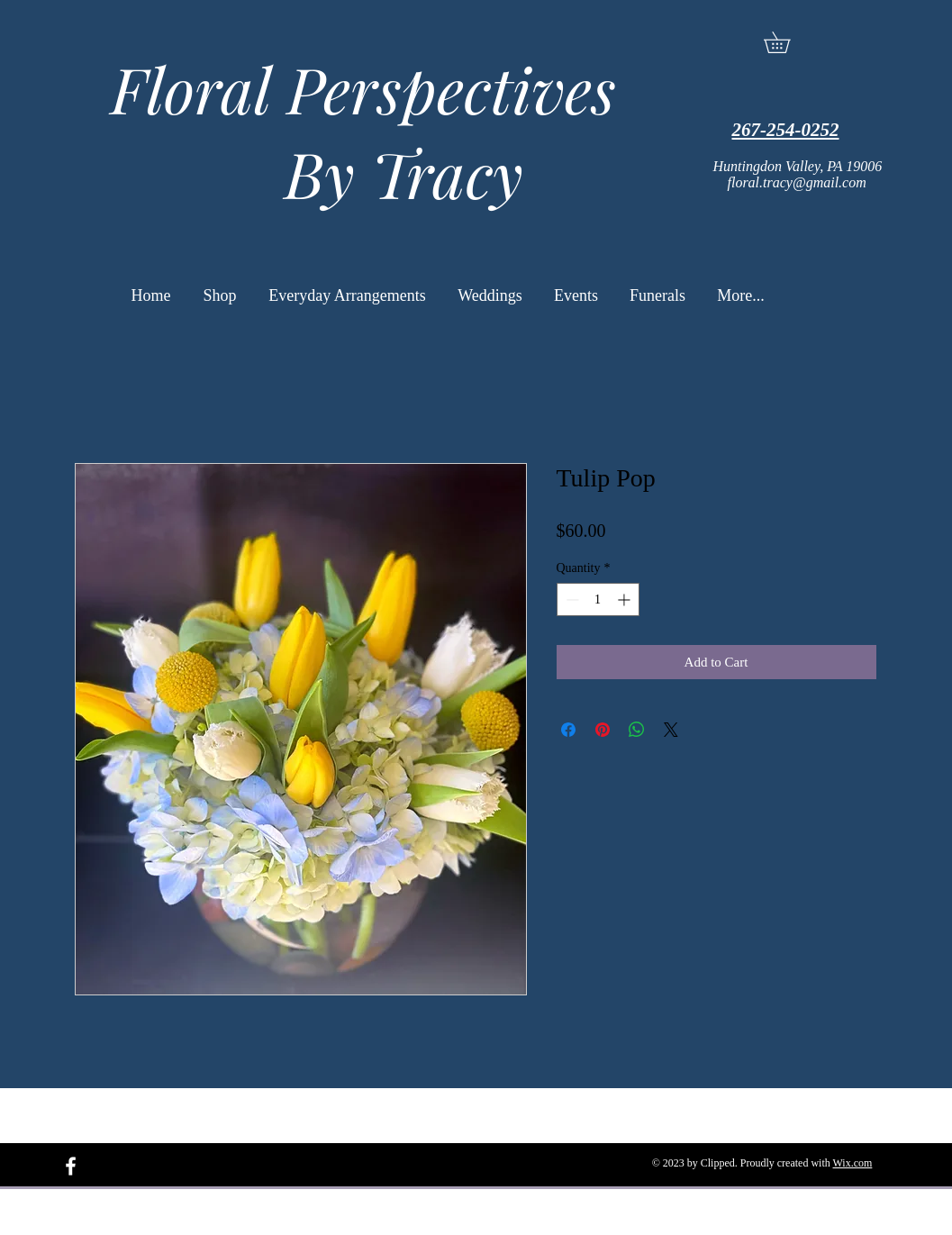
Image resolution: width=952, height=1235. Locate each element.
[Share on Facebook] (568, 729)
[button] (787, 42)
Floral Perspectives (355, 88)
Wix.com (853, 1163)
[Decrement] (570, 599)
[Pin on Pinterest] (602, 729)
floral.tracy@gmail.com (797, 182)
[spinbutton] (598, 599)
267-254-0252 (785, 130)
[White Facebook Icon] (71, 1166)
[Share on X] (671, 729)
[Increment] (625, 599)
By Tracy (355, 173)
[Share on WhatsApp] (637, 729)
